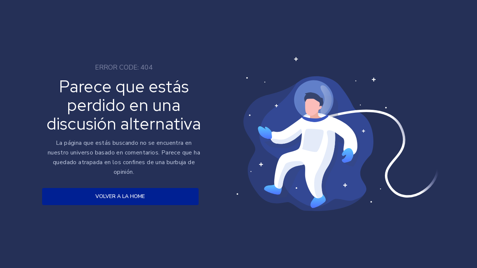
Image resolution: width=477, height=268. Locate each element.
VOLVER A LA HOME (120, 196)
